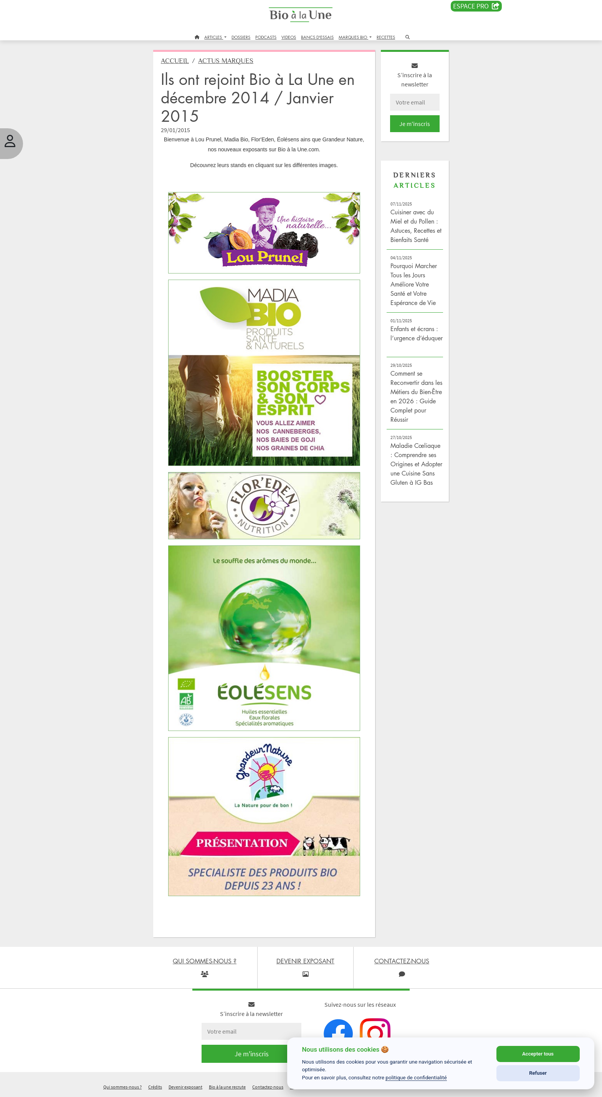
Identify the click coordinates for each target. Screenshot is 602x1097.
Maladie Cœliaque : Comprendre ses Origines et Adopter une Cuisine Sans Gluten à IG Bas (416, 464)
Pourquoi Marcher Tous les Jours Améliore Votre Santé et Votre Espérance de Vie (413, 284)
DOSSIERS (241, 37)
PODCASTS (265, 37)
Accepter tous (538, 1054)
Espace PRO (476, 6)
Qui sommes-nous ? (122, 1087)
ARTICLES (213, 37)
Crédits (155, 1087)
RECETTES (386, 37)
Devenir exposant (185, 1087)
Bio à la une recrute (227, 1087)
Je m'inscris (414, 124)
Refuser (538, 1073)
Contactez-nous (267, 1087)
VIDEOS (288, 37)
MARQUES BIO (353, 37)
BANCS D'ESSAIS (317, 37)
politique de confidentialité (416, 1077)
